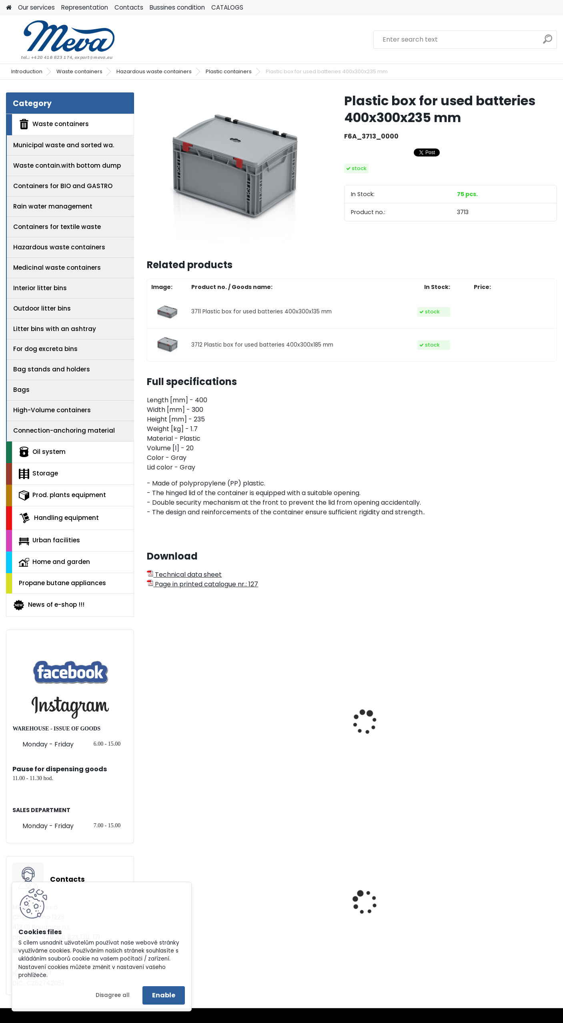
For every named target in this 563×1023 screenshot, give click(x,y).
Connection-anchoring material (64, 430)
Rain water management (52, 206)
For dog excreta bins (45, 349)
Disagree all (113, 995)
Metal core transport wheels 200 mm (185, 918)
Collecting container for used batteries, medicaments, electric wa (402, 746)
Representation (84, 7)
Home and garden (54, 562)
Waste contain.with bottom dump (67, 165)
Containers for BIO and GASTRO (62, 186)
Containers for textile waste (57, 227)
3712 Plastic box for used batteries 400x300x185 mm (262, 345)
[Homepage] (9, 8)
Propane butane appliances (62, 583)
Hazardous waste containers (154, 71)
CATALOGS (227, 7)
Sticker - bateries (492, 738)
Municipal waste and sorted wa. (63, 145)
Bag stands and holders (51, 369)
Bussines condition (177, 7)
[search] (547, 42)
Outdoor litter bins (42, 308)
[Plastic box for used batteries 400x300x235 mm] (233, 168)
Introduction (26, 71)
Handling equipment (59, 518)
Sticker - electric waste (188, 738)
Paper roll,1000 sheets (290, 916)
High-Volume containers (52, 410)
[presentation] (150, 713)
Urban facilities (49, 540)
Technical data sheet (184, 574)
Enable (163, 995)
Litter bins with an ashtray (54, 329)
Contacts (128, 7)
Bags (21, 389)
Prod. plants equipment (62, 495)
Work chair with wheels (397, 916)
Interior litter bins (40, 288)
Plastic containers (229, 71)
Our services (36, 7)
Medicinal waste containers (57, 267)
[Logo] (61, 40)
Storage (38, 474)
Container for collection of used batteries (297, 724)
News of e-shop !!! (48, 605)
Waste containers (79, 71)
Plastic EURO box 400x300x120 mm (491, 918)
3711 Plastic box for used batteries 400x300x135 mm (261, 311)
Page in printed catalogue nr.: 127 (202, 584)
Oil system (42, 452)
